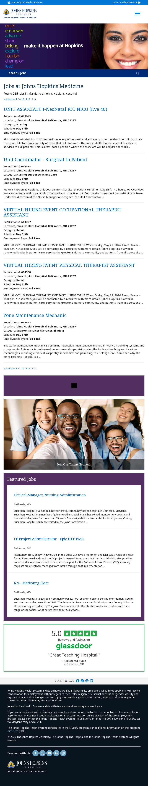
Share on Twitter (82, 680)
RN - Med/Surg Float (31, 583)
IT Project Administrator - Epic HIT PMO (49, 539)
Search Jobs (18, 73)
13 (31, 99)
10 (22, 99)
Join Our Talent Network (125, 2)
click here (12, 731)
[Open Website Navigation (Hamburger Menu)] (138, 9)
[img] (20, 13)
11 (25, 99)
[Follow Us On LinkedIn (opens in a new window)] (56, 753)
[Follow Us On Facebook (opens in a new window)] (35, 753)
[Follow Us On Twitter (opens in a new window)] (42, 753)
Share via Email (91, 680)
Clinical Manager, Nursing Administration (50, 495)
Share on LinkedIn (87, 680)
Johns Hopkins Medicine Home (26, 2)
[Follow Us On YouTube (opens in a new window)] (49, 753)
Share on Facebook (77, 680)
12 (28, 99)
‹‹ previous (9, 99)
